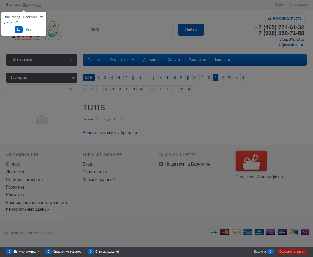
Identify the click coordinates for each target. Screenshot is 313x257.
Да (18, 29)
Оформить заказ (292, 251)
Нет (28, 29)
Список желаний (107, 251)
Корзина (260, 251)
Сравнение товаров (67, 251)
